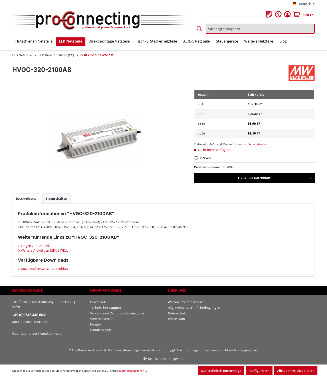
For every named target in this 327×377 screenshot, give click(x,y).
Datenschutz (177, 313)
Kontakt (95, 324)
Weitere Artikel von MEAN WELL (44, 250)
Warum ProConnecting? (185, 302)
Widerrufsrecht (101, 319)
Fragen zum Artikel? (35, 246)
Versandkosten (152, 350)
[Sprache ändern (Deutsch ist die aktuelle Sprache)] (304, 4)
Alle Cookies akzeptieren (296, 371)
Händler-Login (100, 330)
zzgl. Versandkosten (254, 144)
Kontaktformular (50, 333)
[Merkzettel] (269, 14)
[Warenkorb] (303, 14)
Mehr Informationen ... (133, 371)
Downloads (98, 302)
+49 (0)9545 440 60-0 (29, 314)
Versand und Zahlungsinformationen (117, 313)
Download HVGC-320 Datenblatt (44, 269)
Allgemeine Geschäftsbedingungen (194, 308)
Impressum (176, 319)
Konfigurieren (259, 371)
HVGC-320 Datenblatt (254, 178)
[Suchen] (200, 29)
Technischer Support (105, 308)
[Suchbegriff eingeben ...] (260, 29)
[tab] (26, 199)
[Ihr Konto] (287, 14)
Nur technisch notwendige (221, 371)
